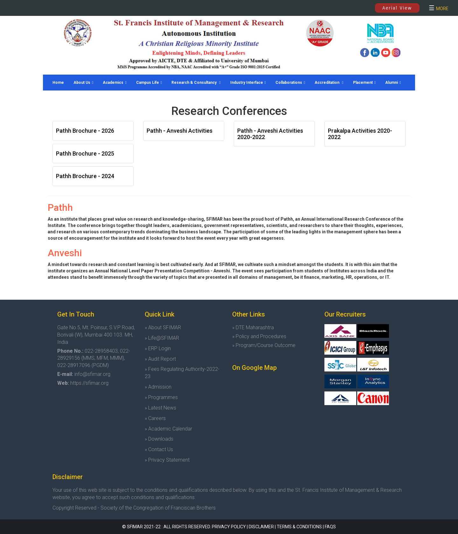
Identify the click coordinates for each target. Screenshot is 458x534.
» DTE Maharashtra (253, 327)
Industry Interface (248, 82)
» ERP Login (158, 348)
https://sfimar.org (89, 383)
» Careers (155, 418)
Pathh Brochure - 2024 (85, 176)
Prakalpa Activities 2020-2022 (360, 133)
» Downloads (159, 439)
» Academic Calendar (168, 429)
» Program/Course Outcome (263, 345)
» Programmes (161, 397)
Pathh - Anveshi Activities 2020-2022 (270, 133)
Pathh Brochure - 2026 (85, 130)
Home (58, 82)
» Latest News (160, 408)
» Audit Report (160, 359)
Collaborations (290, 82)
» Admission (158, 387)
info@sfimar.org (92, 374)
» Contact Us (159, 449)
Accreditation (329, 82)
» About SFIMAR (163, 327)
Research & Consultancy (195, 82)
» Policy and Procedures (259, 336)
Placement (364, 82)
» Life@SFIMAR (162, 338)
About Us (83, 82)
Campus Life (149, 82)
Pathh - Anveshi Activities (179, 130)
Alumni (393, 82)
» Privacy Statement (167, 460)
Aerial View (397, 8)
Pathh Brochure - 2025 (85, 153)
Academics (114, 82)
